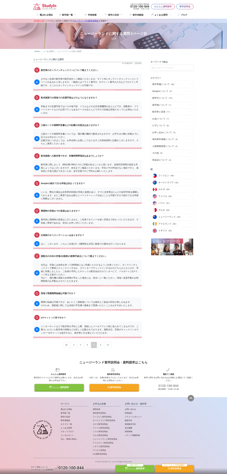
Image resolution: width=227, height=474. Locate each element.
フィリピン (166, 175)
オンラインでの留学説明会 (86, 21)
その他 (158, 153)
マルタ (164, 210)
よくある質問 (160, 15)
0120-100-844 (169, 386)
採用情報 (128, 431)
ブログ (184, 15)
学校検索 (92, 15)
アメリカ (165, 196)
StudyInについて (162, 91)
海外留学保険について (165, 139)
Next (190, 247)
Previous (153, 247)
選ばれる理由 (46, 15)
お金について (161, 118)
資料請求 (59, 387)
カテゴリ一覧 (66, 424)
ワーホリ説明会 (99, 450)
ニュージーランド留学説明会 (105, 439)
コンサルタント (67, 435)
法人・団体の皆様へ (69, 439)
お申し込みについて (164, 132)
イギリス (165, 230)
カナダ (164, 189)
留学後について (162, 105)
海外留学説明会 (99, 413)
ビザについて (161, 125)
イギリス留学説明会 (101, 446)
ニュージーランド (170, 217)
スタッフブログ (67, 431)
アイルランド (167, 223)
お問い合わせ (130, 409)
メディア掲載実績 (132, 435)
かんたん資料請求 (163, 6)
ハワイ (164, 203)
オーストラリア (169, 182)
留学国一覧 (69, 15)
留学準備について (164, 84)
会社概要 (128, 428)
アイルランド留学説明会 (103, 443)
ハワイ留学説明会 (100, 431)
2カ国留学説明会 (100, 454)
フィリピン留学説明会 (102, 417)
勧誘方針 (128, 420)
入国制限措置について (165, 146)
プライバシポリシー (133, 417)
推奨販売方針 (130, 424)
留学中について (162, 98)
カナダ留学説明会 (100, 424)
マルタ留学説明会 (100, 435)
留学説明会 (185, 6)
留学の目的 (65, 417)
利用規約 (128, 413)
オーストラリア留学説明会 (104, 420)
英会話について (162, 160)
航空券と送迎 (161, 111)
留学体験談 (138, 15)
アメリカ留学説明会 (101, 428)
